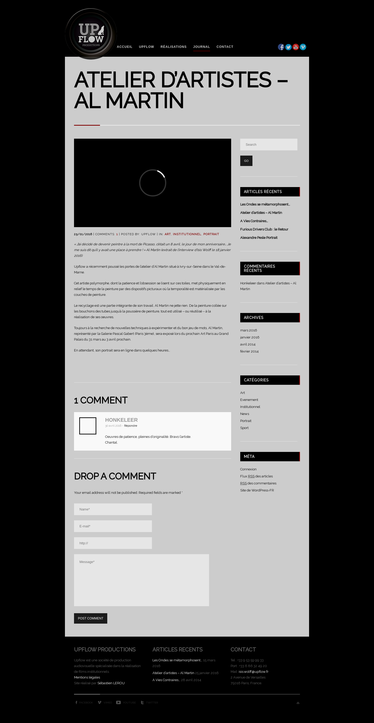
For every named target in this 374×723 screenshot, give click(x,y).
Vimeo (108, 702)
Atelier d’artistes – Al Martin (261, 213)
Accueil (124, 47)
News (244, 414)
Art (168, 234)
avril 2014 (248, 344)
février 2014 (249, 351)
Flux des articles (256, 476)
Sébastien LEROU (111, 683)
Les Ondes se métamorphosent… (265, 204)
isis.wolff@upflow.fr (254, 672)
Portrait (211, 234)
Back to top (298, 703)
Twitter (152, 702)
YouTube (129, 702)
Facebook (86, 702)
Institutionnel (187, 234)
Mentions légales (87, 677)
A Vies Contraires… (254, 221)
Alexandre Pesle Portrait (258, 238)
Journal (201, 47)
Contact (225, 47)
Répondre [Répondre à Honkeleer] (130, 425)
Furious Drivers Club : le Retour (264, 229)
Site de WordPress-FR (257, 490)
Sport (244, 428)
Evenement (249, 400)
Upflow (146, 47)
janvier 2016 (249, 337)
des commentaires (258, 483)
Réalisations (173, 47)
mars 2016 (248, 330)
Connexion (248, 469)
